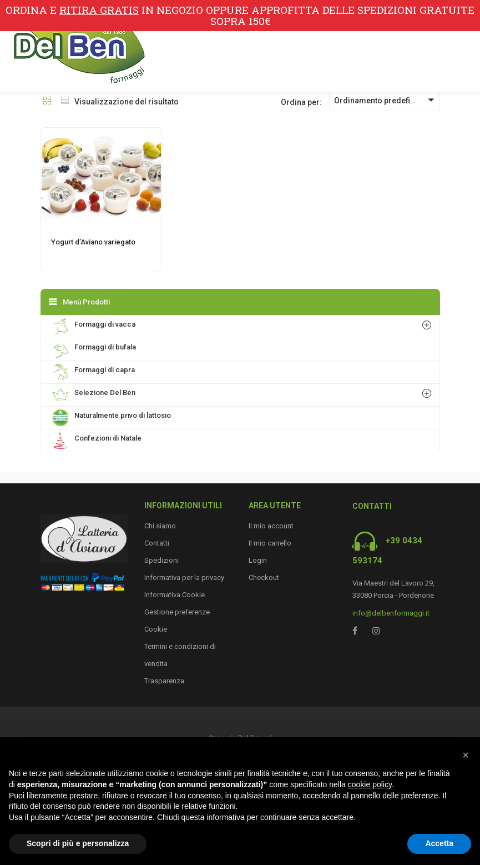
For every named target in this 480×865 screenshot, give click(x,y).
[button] (465, 755)
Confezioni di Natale (97, 440)
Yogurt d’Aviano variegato (93, 242)
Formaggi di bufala (94, 349)
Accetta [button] (439, 843)
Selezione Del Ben (93, 395)
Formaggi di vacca (93, 327)
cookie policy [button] (370, 784)
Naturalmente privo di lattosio (111, 418)
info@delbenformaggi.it (391, 613)
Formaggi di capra (93, 372)
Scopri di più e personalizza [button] (78, 843)
